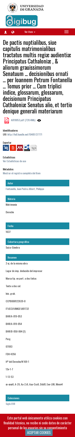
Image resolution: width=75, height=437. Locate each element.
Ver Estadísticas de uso (14, 161)
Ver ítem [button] (29, 32)
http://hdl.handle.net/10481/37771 (24, 134)
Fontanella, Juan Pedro (17, 189)
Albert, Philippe (36, 189)
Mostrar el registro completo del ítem (21, 173)
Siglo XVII (10, 404)
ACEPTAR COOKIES (39, 432)
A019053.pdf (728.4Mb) (22, 120)
